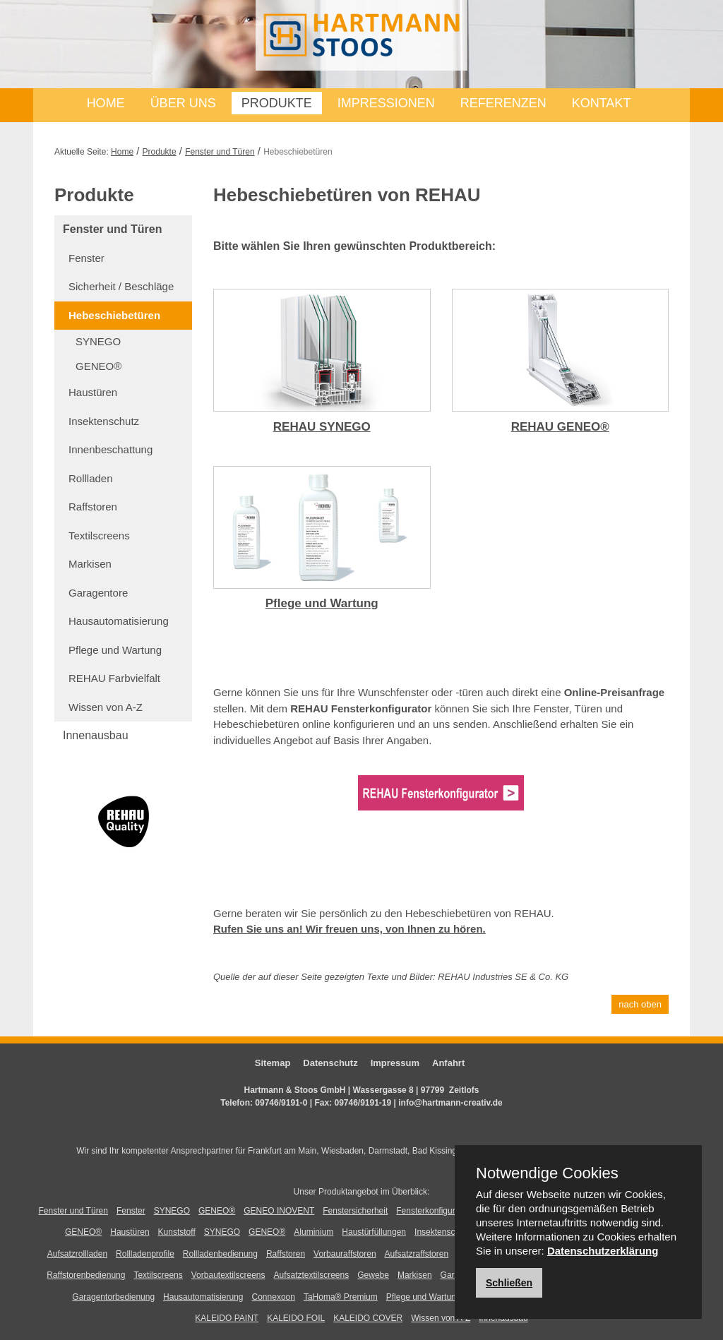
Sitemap (273, 1063)
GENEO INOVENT (279, 1211)
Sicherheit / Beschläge (121, 286)
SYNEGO (98, 341)
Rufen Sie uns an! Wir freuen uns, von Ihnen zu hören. (349, 929)
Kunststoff (177, 1232)
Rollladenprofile (145, 1254)
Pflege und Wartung (115, 650)
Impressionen (386, 103)
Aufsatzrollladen (77, 1254)
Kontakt (601, 103)
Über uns (183, 103)
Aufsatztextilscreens (311, 1275)
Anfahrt (448, 1063)
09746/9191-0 (281, 1103)
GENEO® (98, 366)
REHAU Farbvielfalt (114, 678)
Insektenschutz (103, 421)
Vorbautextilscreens (228, 1275)
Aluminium (313, 1232)
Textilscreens (99, 536)
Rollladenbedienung (220, 1254)
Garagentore (98, 593)
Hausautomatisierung (118, 621)
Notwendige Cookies (547, 1173)
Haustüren (92, 392)
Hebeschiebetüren (114, 315)
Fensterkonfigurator (433, 1211)
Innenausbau (96, 735)
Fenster (86, 258)
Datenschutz (330, 1063)
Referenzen (503, 103)
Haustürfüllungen (374, 1232)
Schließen (509, 1282)
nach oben (640, 1004)
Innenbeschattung (110, 449)
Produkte (276, 103)
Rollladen (90, 478)
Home (106, 103)
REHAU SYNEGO (322, 426)
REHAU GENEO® (560, 426)
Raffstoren (92, 507)
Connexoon (273, 1297)
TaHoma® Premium (341, 1297)
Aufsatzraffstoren (417, 1254)
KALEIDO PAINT (226, 1318)
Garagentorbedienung (113, 1297)
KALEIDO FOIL (296, 1318)
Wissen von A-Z (105, 707)
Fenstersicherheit (355, 1211)
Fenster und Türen (220, 152)
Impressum (395, 1063)
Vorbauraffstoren (344, 1254)
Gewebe (373, 1275)
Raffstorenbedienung (86, 1275)
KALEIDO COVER (367, 1318)
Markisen (90, 564)
